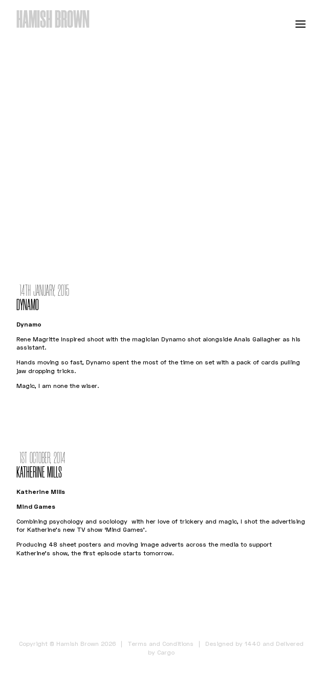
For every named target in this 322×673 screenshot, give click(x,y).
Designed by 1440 (233, 643)
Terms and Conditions (160, 643)
